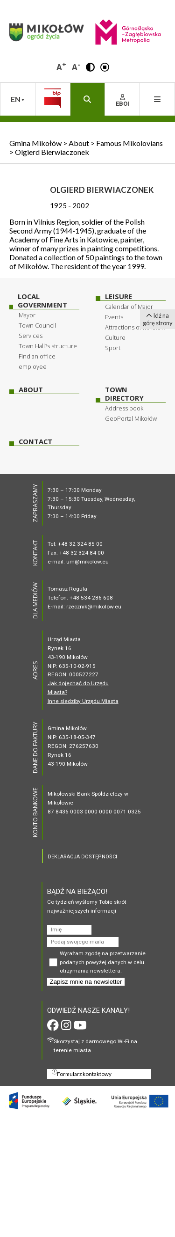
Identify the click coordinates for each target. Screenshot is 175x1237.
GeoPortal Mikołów (131, 418)
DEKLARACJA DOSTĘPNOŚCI (82, 857)
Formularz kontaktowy (82, 1073)
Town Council (37, 325)
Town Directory (124, 394)
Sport (112, 348)
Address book (124, 408)
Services (30, 335)
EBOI (122, 100)
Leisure (118, 296)
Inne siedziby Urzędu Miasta (83, 701)
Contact (35, 441)
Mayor (27, 315)
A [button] (61, 66)
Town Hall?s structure (48, 346)
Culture (115, 337)
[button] (90, 66)
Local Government (42, 300)
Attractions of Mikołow (135, 327)
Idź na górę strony (158, 319)
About (31, 389)
